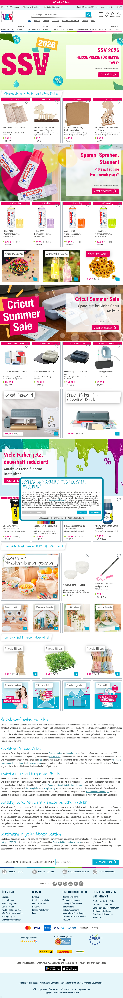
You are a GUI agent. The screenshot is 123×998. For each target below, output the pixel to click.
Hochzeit (117, 759)
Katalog (35, 897)
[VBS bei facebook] (54, 883)
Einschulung (17, 763)
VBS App (66, 919)
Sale (93, 21)
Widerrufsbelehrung (70, 910)
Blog (40, 759)
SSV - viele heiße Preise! (61, 2)
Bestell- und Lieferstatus (103, 914)
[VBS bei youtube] (70, 883)
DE (119, 7)
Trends (46, 21)
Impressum (58, 518)
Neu (29, 21)
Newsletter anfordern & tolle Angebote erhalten (29, 862)
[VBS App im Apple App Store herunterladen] (70, 968)
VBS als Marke (8, 906)
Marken (85, 21)
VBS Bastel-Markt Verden (12, 913)
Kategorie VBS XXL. (9, 842)
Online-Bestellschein (71, 897)
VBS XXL (37, 21)
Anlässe (55, 21)
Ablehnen (82, 512)
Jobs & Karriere (8, 900)
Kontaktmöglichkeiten (102, 911)
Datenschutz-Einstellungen (73, 913)
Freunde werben (39, 903)
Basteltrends (71, 753)
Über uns (5, 897)
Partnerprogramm (9, 903)
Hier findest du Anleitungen (97, 791)
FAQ (34, 913)
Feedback (97, 917)
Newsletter (36, 906)
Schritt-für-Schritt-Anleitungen (70, 785)
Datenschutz (44, 518)
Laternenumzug (34, 763)
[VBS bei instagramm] (60, 883)
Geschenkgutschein (40, 900)
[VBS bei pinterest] (65, 883)
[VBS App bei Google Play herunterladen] (53, 968)
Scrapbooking (49, 788)
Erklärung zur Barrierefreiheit (74, 916)
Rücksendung (68, 906)
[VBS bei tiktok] (75, 883)
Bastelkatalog (55, 756)
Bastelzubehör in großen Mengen (67, 842)
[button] (3, 120)
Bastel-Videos (47, 785)
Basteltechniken (55, 753)
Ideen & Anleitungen (70, 21)
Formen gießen (32, 788)
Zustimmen (95, 512)
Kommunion (6, 763)
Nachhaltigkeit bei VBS (11, 910)
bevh (63, 936)
